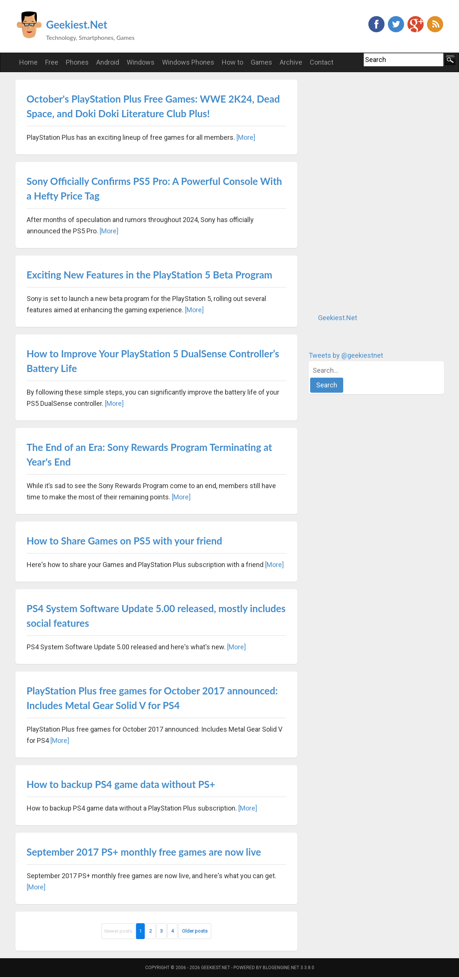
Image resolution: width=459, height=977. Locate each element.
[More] (245, 137)
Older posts (195, 931)
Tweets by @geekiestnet (346, 355)
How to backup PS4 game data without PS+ (121, 784)
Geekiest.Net (77, 24)
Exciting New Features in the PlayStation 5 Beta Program (150, 275)
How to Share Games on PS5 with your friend (125, 541)
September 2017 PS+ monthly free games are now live (144, 852)
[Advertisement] (365, 192)
